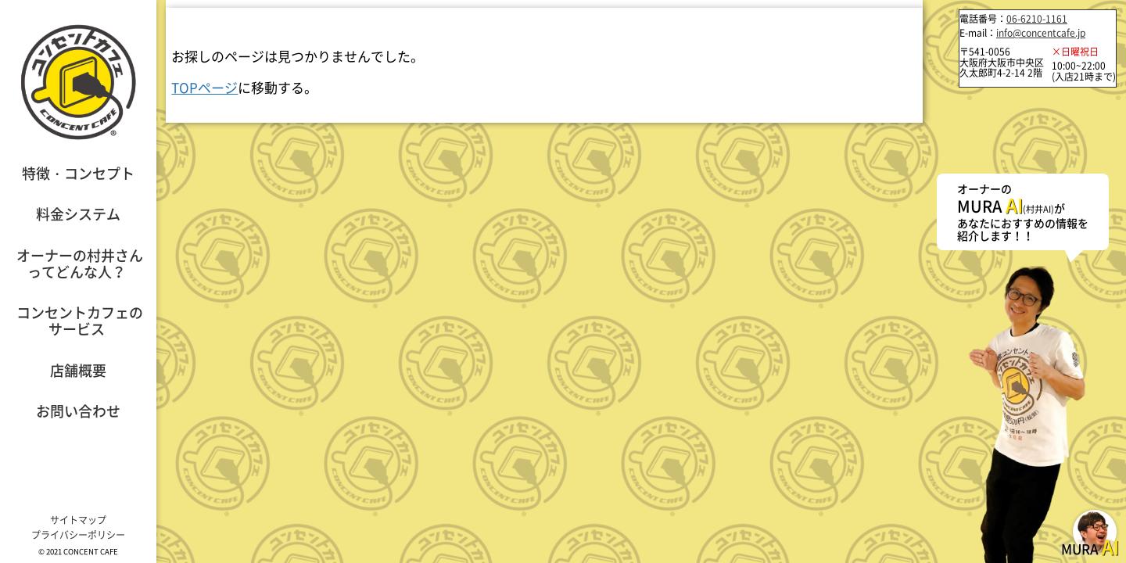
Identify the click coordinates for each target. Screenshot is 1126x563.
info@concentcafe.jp (1040, 33)
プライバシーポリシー (78, 535)
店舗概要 (78, 370)
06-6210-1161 (1036, 19)
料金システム (78, 213)
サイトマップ (78, 520)
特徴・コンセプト (78, 173)
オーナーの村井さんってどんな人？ (79, 263)
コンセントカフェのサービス (79, 320)
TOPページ (204, 87)
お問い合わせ (78, 410)
